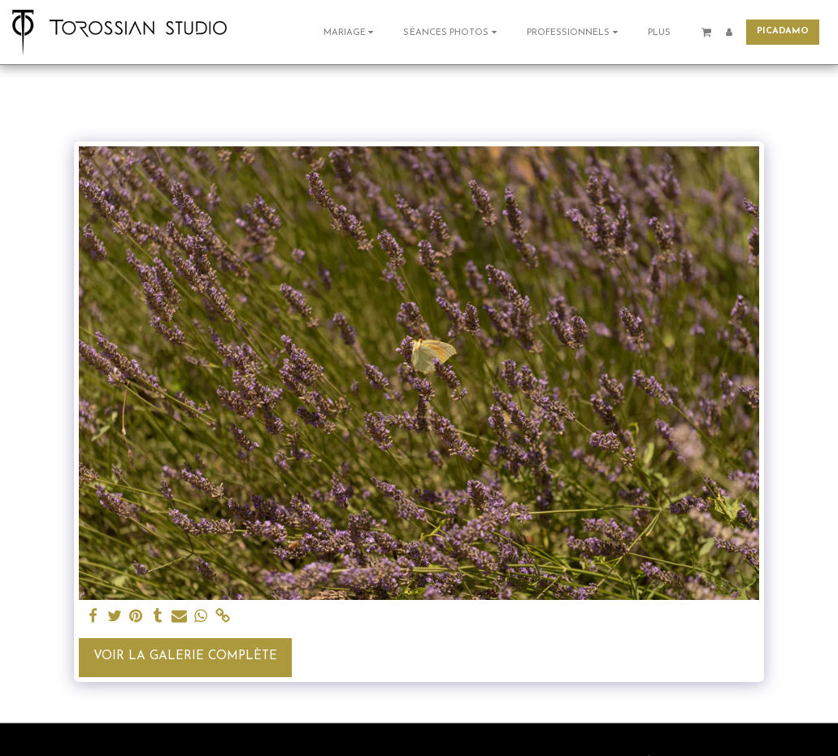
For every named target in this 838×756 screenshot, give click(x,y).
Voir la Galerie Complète (185, 656)
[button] (350, 32)
